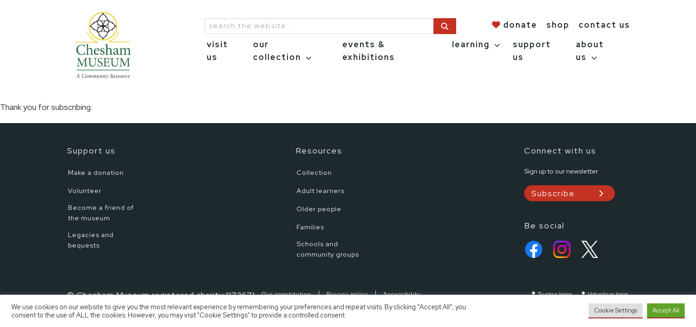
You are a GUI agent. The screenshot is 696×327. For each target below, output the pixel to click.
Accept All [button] (665, 310)
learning (471, 44)
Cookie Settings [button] (615, 310)
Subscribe (553, 193)
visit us (217, 51)
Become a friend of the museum (101, 212)
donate (520, 25)
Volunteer (85, 190)
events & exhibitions (368, 51)
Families (310, 227)
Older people (319, 208)
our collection (277, 51)
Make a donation (96, 172)
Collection (314, 172)
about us (590, 51)
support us (532, 51)
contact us (604, 25)
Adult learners (321, 190)
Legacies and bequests (91, 239)
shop (557, 25)
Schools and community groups (328, 248)
